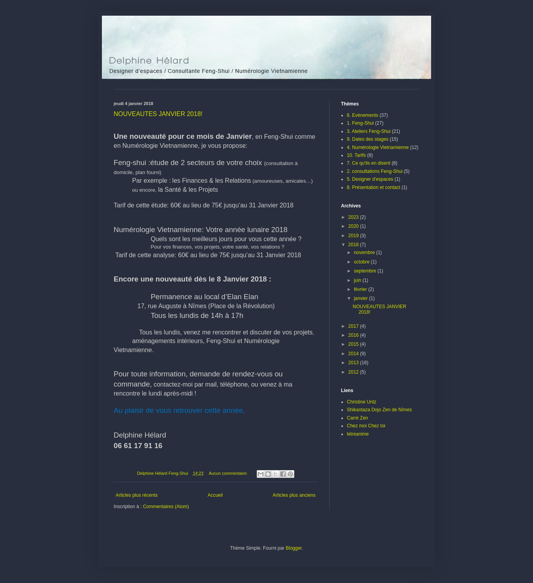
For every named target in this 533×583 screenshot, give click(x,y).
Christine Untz (361, 402)
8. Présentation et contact (373, 187)
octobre (362, 262)
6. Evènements (362, 115)
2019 (354, 235)
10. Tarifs (356, 155)
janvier (361, 298)
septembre (365, 271)
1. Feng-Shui (360, 123)
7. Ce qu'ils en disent (368, 163)
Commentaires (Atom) (166, 506)
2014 (354, 353)
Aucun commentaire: (229, 473)
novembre (365, 252)
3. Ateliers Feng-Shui (368, 131)
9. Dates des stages (367, 139)
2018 (354, 244)
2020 (354, 226)
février (361, 289)
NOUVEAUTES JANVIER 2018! (158, 114)
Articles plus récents (137, 495)
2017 (354, 326)
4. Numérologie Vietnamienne (378, 147)
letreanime (358, 434)
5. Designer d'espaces (370, 179)
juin (358, 280)
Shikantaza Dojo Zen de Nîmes (379, 409)
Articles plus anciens (294, 495)
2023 (354, 217)
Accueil (215, 495)
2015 (354, 344)
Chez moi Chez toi (366, 426)
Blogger (294, 548)
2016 (354, 335)
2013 (354, 362)
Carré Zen (357, 418)
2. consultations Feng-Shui (374, 171)
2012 (354, 372)
